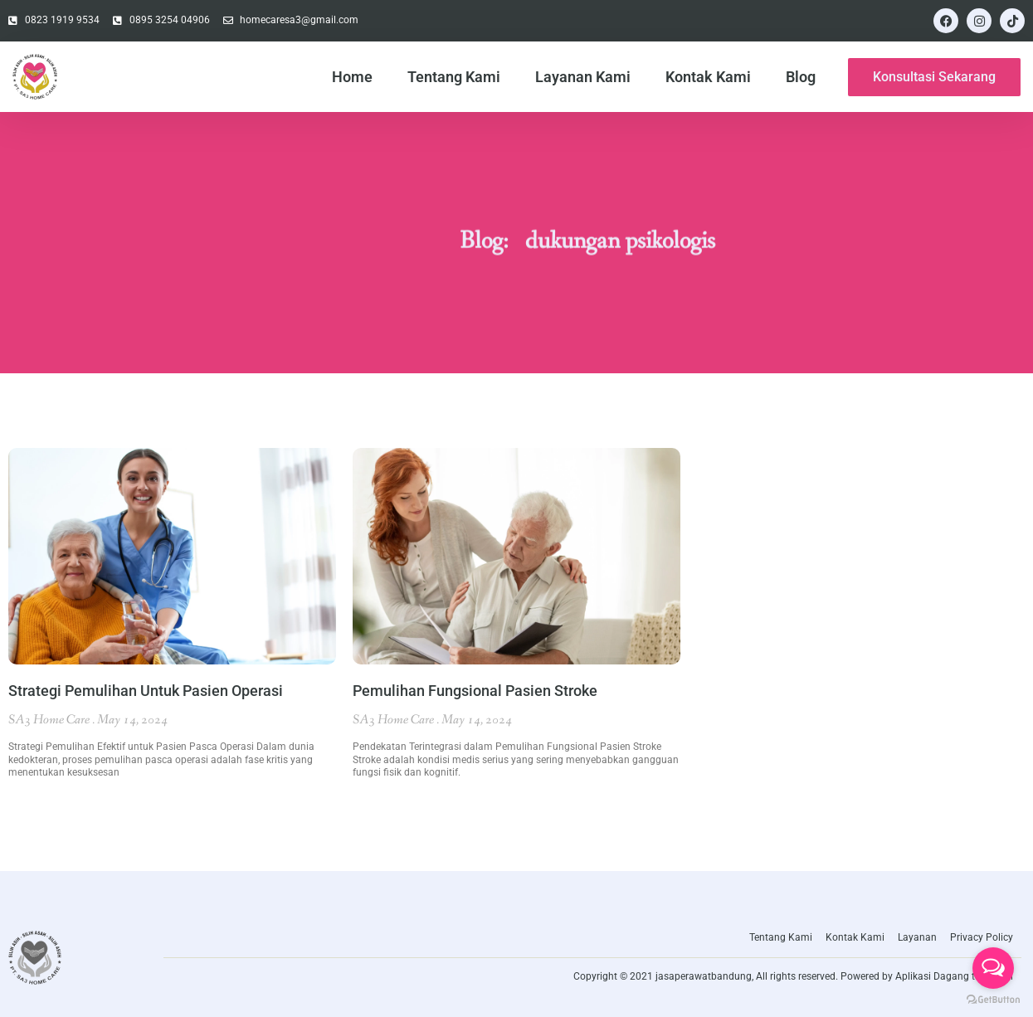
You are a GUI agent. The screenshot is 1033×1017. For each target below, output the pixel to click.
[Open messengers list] (993, 968)
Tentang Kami (453, 76)
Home (352, 76)
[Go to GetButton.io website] (993, 1000)
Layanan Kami (583, 76)
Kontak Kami (708, 76)
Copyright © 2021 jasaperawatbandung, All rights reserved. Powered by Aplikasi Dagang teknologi (793, 976)
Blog (801, 76)
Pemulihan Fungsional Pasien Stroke (475, 690)
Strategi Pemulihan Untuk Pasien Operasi (145, 690)
